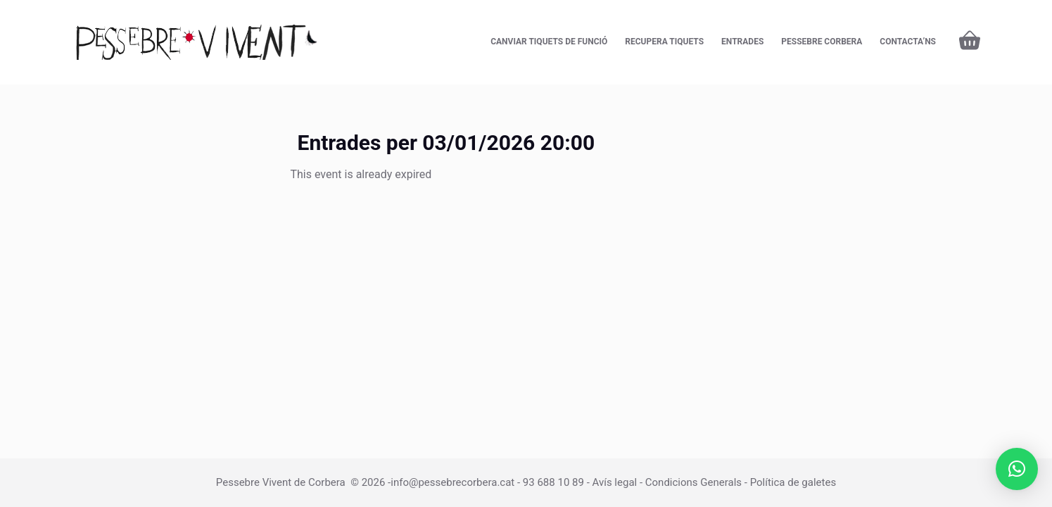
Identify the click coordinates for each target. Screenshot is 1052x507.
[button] (1017, 469)
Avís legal (615, 482)
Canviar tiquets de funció (548, 41)
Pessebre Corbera (821, 41)
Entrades (742, 41)
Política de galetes (793, 482)
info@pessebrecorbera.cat (452, 482)
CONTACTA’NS (908, 41)
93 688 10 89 (553, 482)
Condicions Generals (693, 482)
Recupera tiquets (664, 41)
